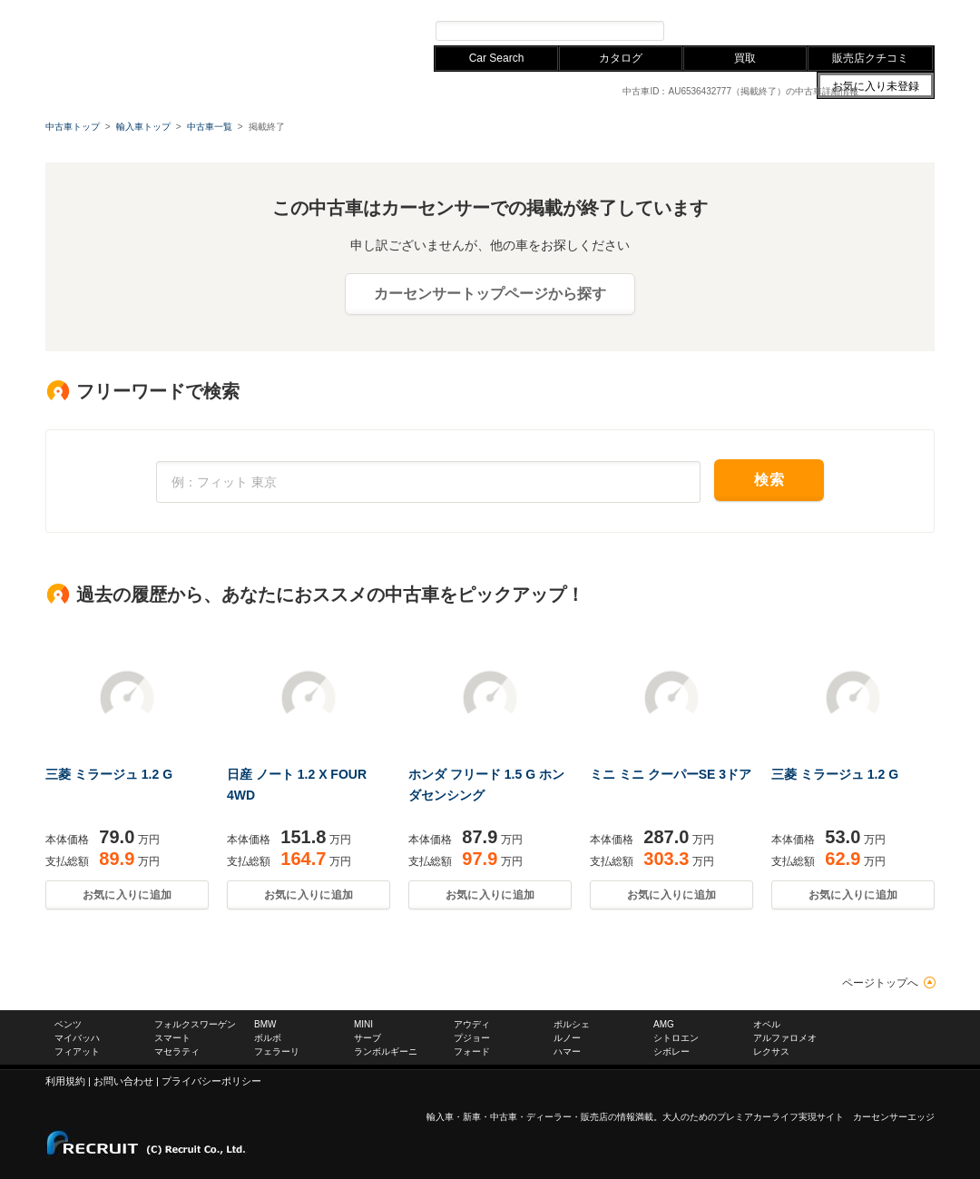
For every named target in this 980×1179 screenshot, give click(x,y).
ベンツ (68, 1024)
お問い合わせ (789, 8)
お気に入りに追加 (127, 895)
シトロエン (676, 1038)
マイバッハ (77, 1038)
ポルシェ (572, 1024)
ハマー (567, 1051)
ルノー (567, 1038)
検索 (769, 479)
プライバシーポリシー (211, 1081)
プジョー (472, 1038)
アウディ (298, 8)
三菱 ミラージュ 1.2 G (108, 774)
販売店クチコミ (870, 58)
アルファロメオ (785, 1038)
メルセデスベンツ (85, 8)
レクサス (350, 8)
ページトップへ (880, 983)
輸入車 (440, 1117)
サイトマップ (724, 8)
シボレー (671, 1051)
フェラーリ (276, 1051)
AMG (663, 1024)
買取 (745, 58)
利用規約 (65, 1081)
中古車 (503, 1117)
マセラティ (177, 1051)
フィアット (77, 1051)
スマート (172, 1038)
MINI (363, 1024)
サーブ (367, 1038)
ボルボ (267, 1038)
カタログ (620, 58)
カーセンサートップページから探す (490, 293)
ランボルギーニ (385, 1051)
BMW (252, 8)
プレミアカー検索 (725, 30)
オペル (766, 1024)
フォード (472, 1051)
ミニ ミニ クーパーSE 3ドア (670, 774)
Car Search (496, 58)
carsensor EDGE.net (156, 36)
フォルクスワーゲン (183, 8)
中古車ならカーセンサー (880, 8)
